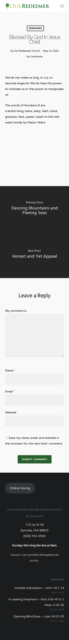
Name (10, 370)
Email (10, 391)
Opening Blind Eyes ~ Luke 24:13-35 (38, 616)
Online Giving (20, 488)
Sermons (35, 28)
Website (10, 412)
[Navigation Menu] (62, 6)
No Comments (34, 56)
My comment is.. (16, 311)
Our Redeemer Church (27, 50)
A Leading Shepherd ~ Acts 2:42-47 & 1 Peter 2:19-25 (36, 602)
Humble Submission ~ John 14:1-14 (39, 588)
